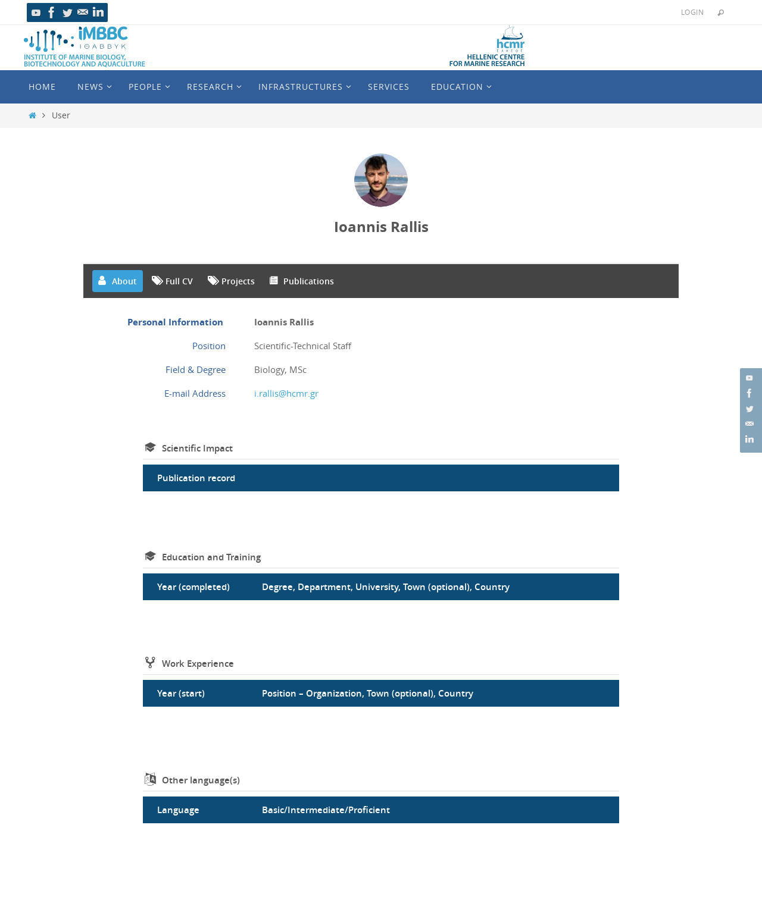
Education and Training (211, 557)
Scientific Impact (197, 448)
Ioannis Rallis (381, 227)
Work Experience (198, 663)
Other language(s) (201, 780)
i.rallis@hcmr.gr (286, 393)
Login (692, 12)
